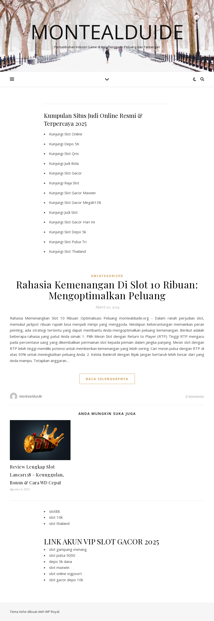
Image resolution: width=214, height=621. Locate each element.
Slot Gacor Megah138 (82, 202)
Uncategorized (107, 276)
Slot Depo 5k (75, 231)
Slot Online (73, 133)
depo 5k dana (60, 561)
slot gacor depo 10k (66, 579)
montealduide (30, 396)
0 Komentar (194, 396)
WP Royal (52, 611)
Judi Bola (71, 163)
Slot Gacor (73, 173)
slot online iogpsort (65, 573)
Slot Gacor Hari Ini (79, 221)
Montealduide (107, 32)
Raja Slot (71, 182)
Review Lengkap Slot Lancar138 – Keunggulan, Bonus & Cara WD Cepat (37, 475)
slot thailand (59, 523)
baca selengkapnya (107, 379)
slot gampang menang (68, 549)
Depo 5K (71, 143)
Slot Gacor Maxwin (80, 192)
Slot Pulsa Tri (75, 241)
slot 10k (56, 517)
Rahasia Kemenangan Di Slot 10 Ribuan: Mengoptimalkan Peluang (107, 290)
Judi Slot (71, 212)
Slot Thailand (75, 251)
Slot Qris (71, 153)
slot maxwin (59, 567)
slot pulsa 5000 (62, 555)
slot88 (54, 511)
